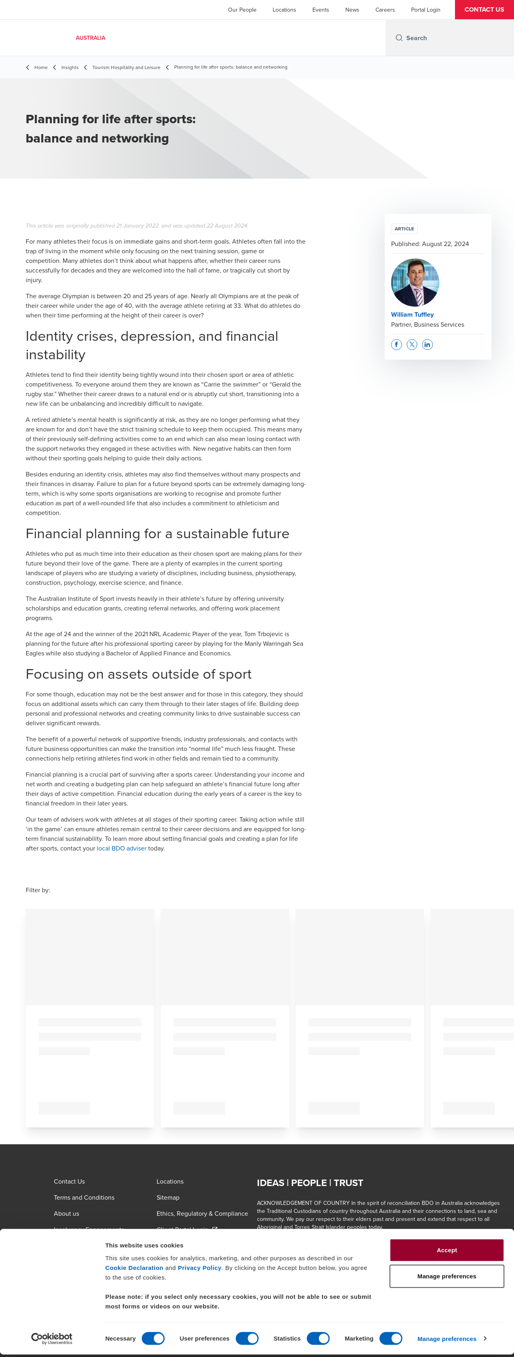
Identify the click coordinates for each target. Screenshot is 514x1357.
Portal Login (426, 10)
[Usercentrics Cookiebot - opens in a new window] (52, 1341)
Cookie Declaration (134, 1270)
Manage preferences (447, 1341)
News (352, 10)
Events (320, 10)
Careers (385, 10)
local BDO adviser (122, 848)
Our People (242, 10)
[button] (484, 9)
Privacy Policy (200, 1270)
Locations (284, 10)
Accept (447, 1252)
